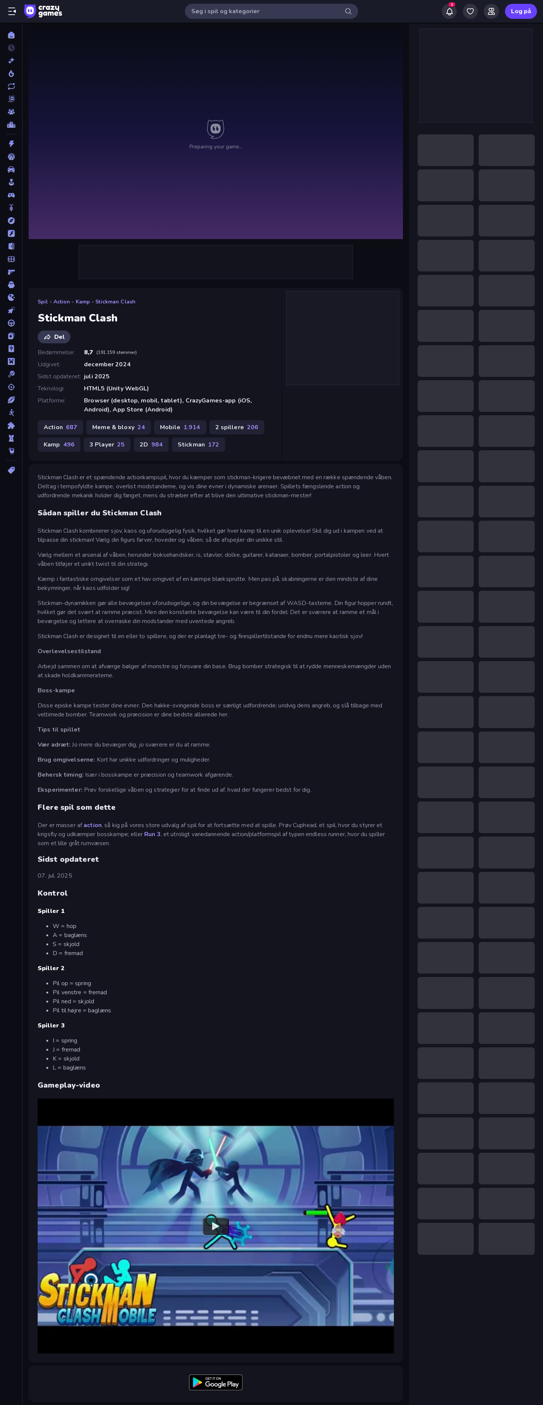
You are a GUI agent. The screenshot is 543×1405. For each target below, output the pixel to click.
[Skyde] (11, 387)
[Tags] (11, 470)
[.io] (11, 297)
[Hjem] (11, 35)
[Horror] (11, 284)
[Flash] (11, 233)
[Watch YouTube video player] (216, 1225)
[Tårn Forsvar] (11, 438)
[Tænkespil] (11, 425)
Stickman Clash (115, 301)
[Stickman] (11, 412)
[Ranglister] (11, 124)
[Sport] (11, 399)
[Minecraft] (11, 361)
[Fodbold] (11, 259)
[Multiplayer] (11, 111)
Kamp (83, 301)
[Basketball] (11, 156)
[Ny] (11, 60)
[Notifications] (449, 11)
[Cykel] (11, 207)
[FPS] (11, 271)
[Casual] (11, 182)
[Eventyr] (11, 220)
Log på (521, 11)
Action (61, 301)
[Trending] (11, 73)
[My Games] (470, 11)
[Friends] (491, 11)
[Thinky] (11, 451)
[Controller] (11, 195)
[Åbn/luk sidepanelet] (12, 11)
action (93, 825)
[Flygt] (11, 246)
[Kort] (11, 335)
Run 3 (152, 834)
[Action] (11, 143)
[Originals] (11, 99)
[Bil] (11, 169)
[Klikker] (11, 310)
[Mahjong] (11, 348)
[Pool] (11, 374)
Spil (43, 301)
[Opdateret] (11, 86)
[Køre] (11, 323)
